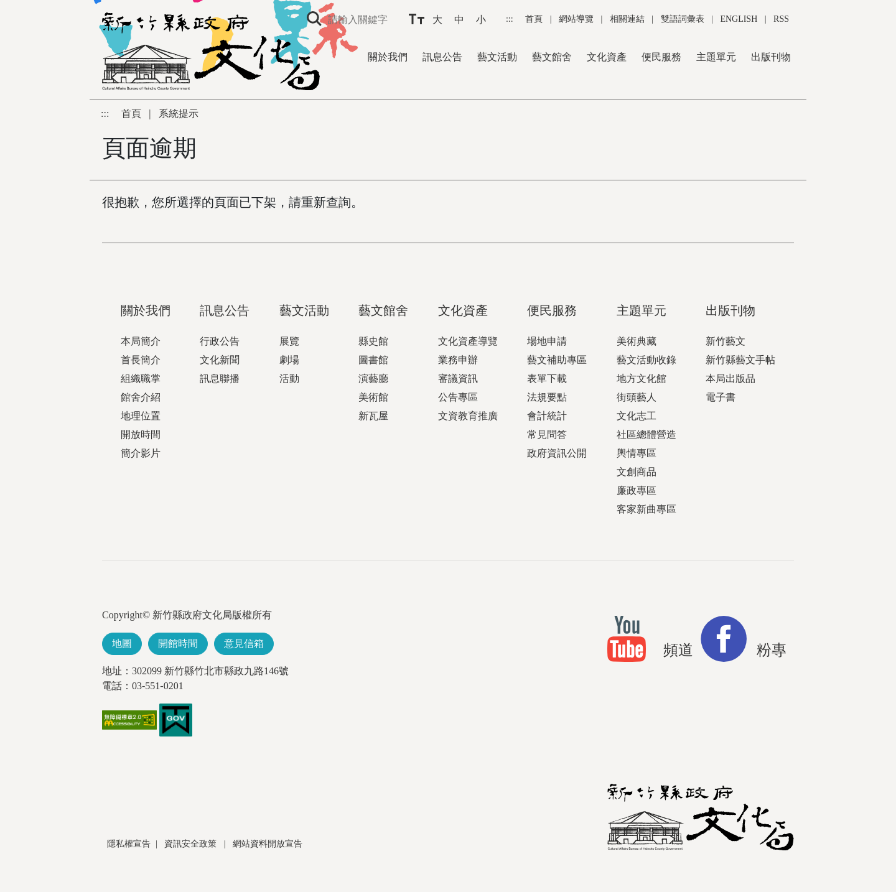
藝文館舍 (552, 57)
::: (510, 19)
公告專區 (458, 397)
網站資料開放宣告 (267, 843)
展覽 (289, 341)
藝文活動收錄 (646, 360)
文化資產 (607, 57)
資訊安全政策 (191, 843)
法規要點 (547, 397)
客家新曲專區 (646, 509)
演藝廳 (373, 378)
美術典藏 (636, 341)
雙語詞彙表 (682, 19)
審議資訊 (458, 378)
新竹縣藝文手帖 (740, 360)
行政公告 (220, 341)
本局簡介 (141, 341)
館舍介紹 (141, 397)
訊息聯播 (220, 378)
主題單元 (716, 57)
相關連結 (627, 19)
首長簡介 (141, 360)
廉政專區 (636, 490)
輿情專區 (636, 453)
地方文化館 (641, 378)
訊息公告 (442, 57)
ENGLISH (738, 19)
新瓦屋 (373, 416)
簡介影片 (141, 453)
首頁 (535, 19)
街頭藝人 (636, 397)
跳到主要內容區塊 (6, 6)
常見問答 (547, 434)
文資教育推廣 (468, 416)
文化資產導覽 (468, 341)
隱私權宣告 (129, 843)
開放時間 (141, 434)
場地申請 (547, 341)
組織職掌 (141, 378)
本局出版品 (730, 378)
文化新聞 (220, 360)
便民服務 (661, 57)
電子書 (720, 397)
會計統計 (547, 416)
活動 (289, 378)
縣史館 (373, 341)
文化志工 (636, 416)
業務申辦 (458, 360)
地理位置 (141, 416)
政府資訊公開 (557, 453)
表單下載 (547, 378)
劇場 (289, 360)
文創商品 (636, 472)
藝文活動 (497, 57)
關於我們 (388, 57)
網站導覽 (577, 19)
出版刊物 (771, 57)
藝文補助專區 (557, 360)
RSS (781, 19)
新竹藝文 (725, 341)
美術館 (373, 397)
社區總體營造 (646, 434)
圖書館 (373, 360)
